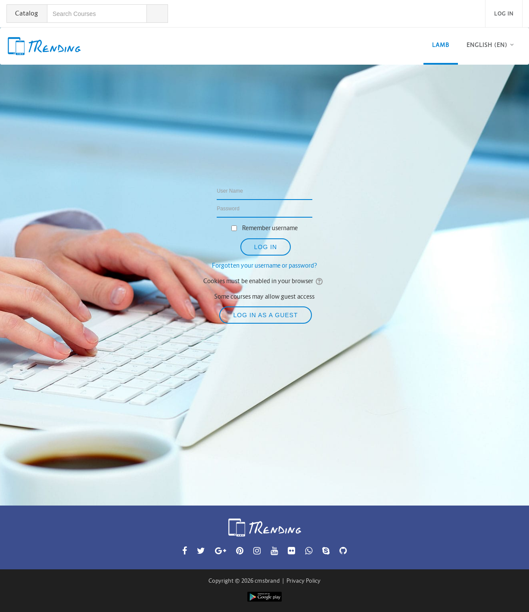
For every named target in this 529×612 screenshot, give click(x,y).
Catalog (26, 13)
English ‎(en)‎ (487, 45)
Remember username (270, 228)
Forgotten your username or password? (264, 265)
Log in (503, 13)
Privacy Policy (303, 580)
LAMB (440, 45)
